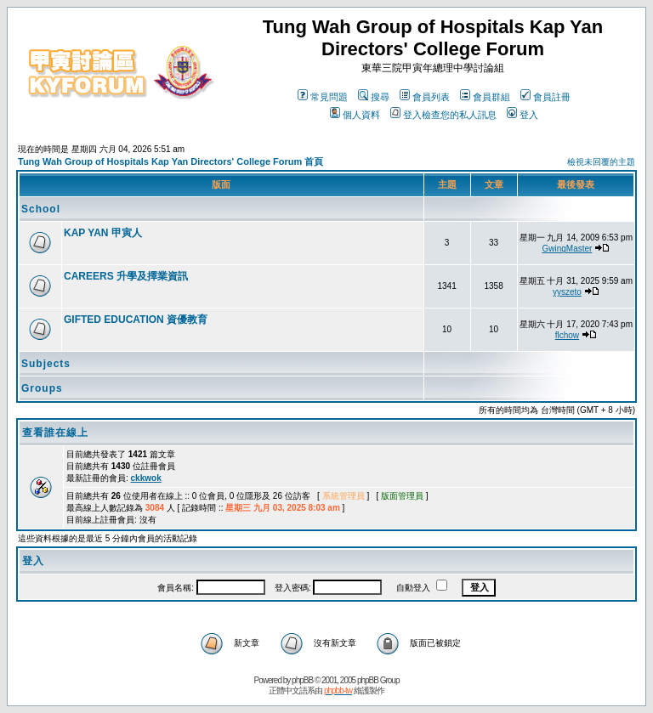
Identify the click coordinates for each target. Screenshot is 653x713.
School (40, 209)
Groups (42, 388)
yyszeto (567, 292)
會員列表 (425, 97)
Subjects (46, 364)
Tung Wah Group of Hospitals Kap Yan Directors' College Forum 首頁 (170, 161)
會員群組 (485, 97)
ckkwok (146, 478)
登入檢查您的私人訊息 (443, 115)
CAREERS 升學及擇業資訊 (126, 276)
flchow (567, 335)
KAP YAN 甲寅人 (103, 233)
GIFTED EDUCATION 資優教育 (135, 319)
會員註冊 (545, 97)
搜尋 (373, 97)
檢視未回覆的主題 (601, 162)
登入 (522, 115)
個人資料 (355, 115)
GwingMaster (567, 248)
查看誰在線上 (55, 433)
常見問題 (323, 97)
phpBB (302, 680)
